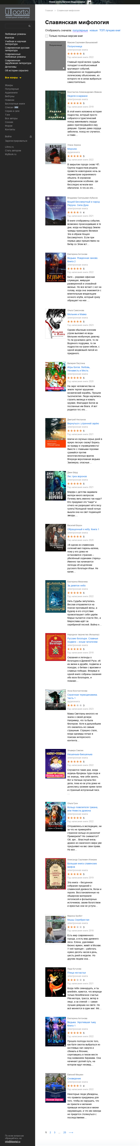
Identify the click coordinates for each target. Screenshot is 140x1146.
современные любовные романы (15, 55)
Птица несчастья (76, 972)
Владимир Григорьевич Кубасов (82, 198)
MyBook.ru (10, 154)
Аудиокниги (11, 92)
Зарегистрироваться (16, 140)
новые (94, 30)
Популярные (12, 89)
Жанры (9, 85)
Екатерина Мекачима (77, 582)
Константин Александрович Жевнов (84, 92)
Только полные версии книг (66, 35)
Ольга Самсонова (75, 310)
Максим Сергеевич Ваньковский (82, 42)
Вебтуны (9, 96)
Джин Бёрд (72, 472)
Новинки (9, 100)
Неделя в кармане (77, 96)
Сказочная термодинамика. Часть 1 (82, 696)
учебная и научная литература (15, 42)
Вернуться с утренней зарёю (83, 423)
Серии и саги (12, 111)
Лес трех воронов (77, 476)
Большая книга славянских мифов (82, 865)
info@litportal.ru (12, 1141)
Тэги (7, 114)
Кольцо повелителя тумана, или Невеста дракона (82, 809)
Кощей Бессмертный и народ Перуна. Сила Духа (83, 203)
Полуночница (74, 46)
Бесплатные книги (15, 103)
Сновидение (74, 1078)
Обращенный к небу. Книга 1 (83, 529)
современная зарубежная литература (18, 61)
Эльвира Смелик (75, 750)
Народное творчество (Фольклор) (83, 634)
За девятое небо (76, 585)
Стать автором (13, 150)
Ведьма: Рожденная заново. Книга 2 (82, 260)
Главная (49, 10)
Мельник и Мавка (76, 314)
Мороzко (72, 149)
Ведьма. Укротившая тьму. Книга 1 (81, 1024)
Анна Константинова (77, 691)
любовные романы (15, 34)
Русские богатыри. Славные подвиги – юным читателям (82, 640)
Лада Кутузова (74, 969)
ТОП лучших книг (110, 30)
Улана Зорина (74, 145)
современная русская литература (17, 49)
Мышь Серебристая (78, 919)
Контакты (10, 129)
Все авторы (11, 118)
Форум (8, 125)
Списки (9, 107)
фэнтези (9, 37)
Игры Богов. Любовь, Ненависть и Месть (78, 369)
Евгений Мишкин (75, 1074)
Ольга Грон (72, 803)
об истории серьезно (16, 70)
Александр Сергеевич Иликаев (82, 859)
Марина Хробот (74, 916)
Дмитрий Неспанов (76, 419)
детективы (10, 66)
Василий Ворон (74, 525)
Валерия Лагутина (76, 363)
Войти (8, 136)
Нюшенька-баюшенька (79, 754)
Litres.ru (9, 147)
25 (64, 1132)
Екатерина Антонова (77, 254)
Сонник (9, 122)
